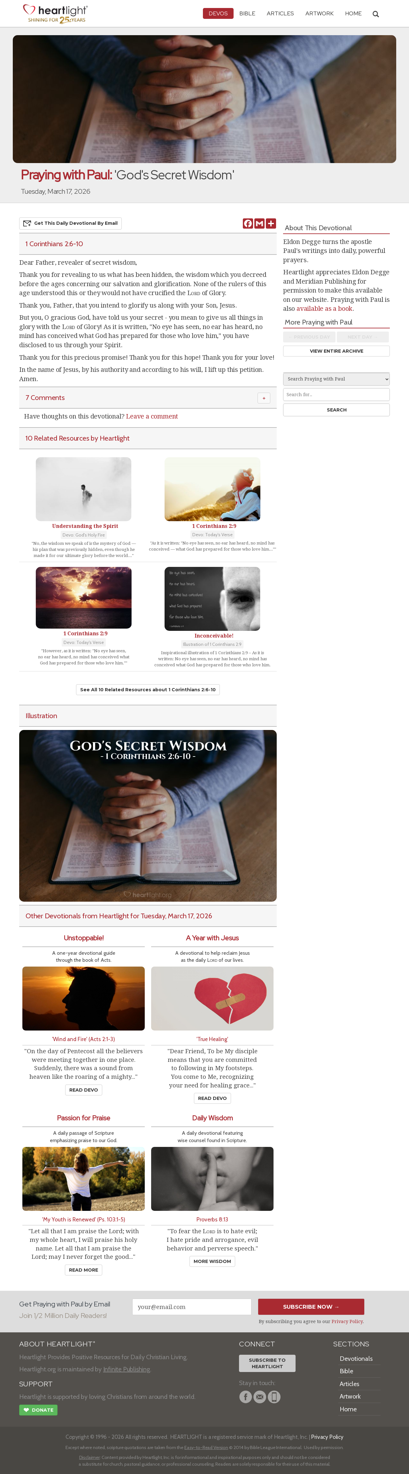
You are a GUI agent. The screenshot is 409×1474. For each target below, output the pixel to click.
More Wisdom (212, 1261)
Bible (247, 13)
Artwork (319, 13)
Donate (38, 1410)
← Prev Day (309, 337)
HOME (353, 13)
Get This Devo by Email (70, 223)
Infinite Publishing (126, 1369)
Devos (218, 13)
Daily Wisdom (212, 1118)
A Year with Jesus (212, 938)
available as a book (324, 308)
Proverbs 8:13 (212, 1219)
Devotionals (356, 1358)
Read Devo (83, 1090)
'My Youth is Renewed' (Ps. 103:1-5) (83, 1219)
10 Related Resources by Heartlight (77, 438)
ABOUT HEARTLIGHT (57, 1344)
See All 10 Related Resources (148, 690)
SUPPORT (36, 1384)
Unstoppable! (84, 938)
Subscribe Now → (311, 1307)
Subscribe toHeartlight (267, 1363)
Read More (83, 1270)
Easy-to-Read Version (206, 1447)
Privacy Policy (347, 1321)
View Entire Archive (336, 351)
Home (348, 1409)
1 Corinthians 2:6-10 (54, 243)
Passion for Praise (83, 1118)
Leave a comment (152, 416)
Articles (280, 13)
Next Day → (363, 337)
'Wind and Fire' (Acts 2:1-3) (83, 1039)
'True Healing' (212, 1039)
